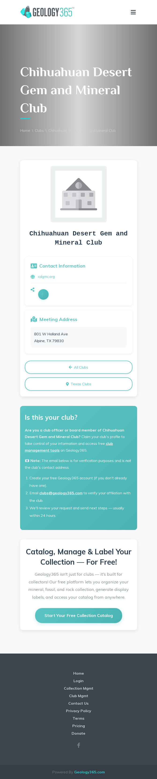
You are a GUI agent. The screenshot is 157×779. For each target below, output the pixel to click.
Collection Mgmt (78, 688)
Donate (78, 733)
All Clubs (78, 367)
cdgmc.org (46, 276)
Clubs (39, 130)
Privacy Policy (78, 710)
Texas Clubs (78, 384)
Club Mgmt (78, 695)
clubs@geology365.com (61, 493)
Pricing (78, 725)
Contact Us (78, 703)
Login (78, 680)
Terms (78, 718)
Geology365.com (89, 772)
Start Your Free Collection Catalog (78, 615)
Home (25, 130)
